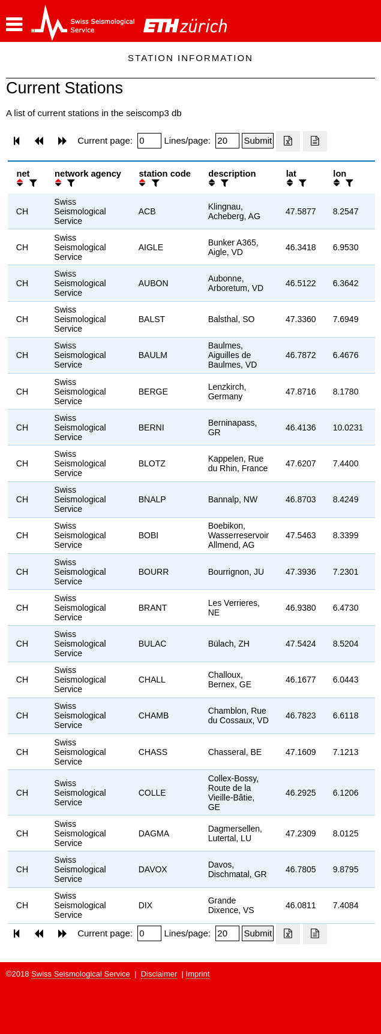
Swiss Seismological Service (80, 973)
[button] (14, 24)
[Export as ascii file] (315, 141)
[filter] (31, 183)
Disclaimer (159, 973)
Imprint (198, 973)
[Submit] (258, 140)
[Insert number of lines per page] (227, 140)
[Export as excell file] (288, 141)
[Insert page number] (149, 140)
